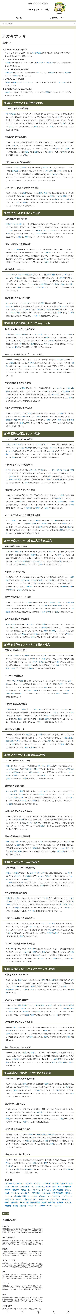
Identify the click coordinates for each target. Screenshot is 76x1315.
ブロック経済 (24, 1187)
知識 (67, 149)
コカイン (14, 1187)
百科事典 (6, 1213)
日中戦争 (42, 1206)
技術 (17, 79)
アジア (9, 772)
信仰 (48, 275)
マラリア (49, 63)
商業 (70, 398)
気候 (7, 580)
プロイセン (65, 1199)
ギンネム (42, 1196)
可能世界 (64, 1183)
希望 (46, 262)
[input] (38, 23)
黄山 (34, 1199)
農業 (69, 602)
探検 (52, 72)
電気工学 (15, 1190)
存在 (10, 126)
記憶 (46, 508)
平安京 (7, 1202)
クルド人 (68, 1202)
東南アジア (17, 82)
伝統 (13, 171)
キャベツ (19, 1199)
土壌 (50, 580)
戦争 (48, 479)
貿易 (48, 309)
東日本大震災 (58, 1190)
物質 (70, 284)
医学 (16, 171)
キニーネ (8, 59)
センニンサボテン (54, 1196)
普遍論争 (60, 1202)
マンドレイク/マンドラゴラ (41, 1187)
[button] (74, 23)
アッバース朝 (32, 1196)
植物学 (33, 555)
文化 (45, 193)
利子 (59, 1187)
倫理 (69, 527)
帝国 (20, 444)
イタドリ (37, 1183)
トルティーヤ (43, 1199)
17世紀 (7, 63)
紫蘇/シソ (27, 1199)
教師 (53, 230)
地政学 (44, 1202)
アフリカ (70, 769)
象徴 (21, 423)
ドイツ (55, 712)
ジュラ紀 (55, 1183)
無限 (15, 1090)
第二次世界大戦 (65, 904)
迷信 (35, 152)
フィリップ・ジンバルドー (20, 1193)
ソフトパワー (54, 1199)
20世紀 (7, 92)
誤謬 (54, 1187)
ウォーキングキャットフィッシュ (39, 1190)
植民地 (23, 69)
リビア (22, 448)
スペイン (38, 72)
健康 (57, 309)
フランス (15, 681)
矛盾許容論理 (35, 1202)
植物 (24, 193)
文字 (48, 766)
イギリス (40, 470)
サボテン (65, 1196)
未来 (32, 637)
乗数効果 (14, 1202)
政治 (72, 313)
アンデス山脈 (36, 53)
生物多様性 (16, 1059)
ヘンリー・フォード (54, 1206)
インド (9, 797)
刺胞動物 (8, 1206)
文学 (27, 1015)
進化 (19, 590)
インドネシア (27, 82)
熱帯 (42, 303)
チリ (70, 278)
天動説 (23, 1190)
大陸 (39, 444)
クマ (59, 555)
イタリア (61, 278)
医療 (9, 89)
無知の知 (23, 1206)
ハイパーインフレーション (14, 1183)
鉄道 (31, 772)
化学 (21, 681)
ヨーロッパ (9, 69)
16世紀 (8, 334)
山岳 (27, 448)
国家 (37, 520)
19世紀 (7, 82)
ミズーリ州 (46, 1183)
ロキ (42, 923)
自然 (22, 50)
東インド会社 (62, 470)
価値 (16, 76)
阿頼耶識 (51, 1202)
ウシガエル (46, 1193)
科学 (51, 126)
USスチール (32, 1206)
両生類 (22, 1202)
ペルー (60, 171)
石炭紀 (15, 1206)
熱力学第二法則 (20, 1196)
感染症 (17, 908)
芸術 (32, 1015)
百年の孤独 (36, 1193)
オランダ (55, 394)
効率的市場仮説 (57, 1193)
